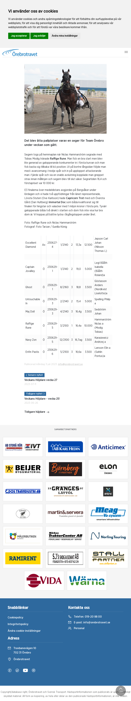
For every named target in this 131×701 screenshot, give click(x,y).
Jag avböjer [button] (39, 35)
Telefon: (85, 617)
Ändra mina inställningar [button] (65, 35)
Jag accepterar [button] (19, 35)
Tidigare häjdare (36, 412)
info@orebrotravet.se (70, 364)
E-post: (89, 622)
